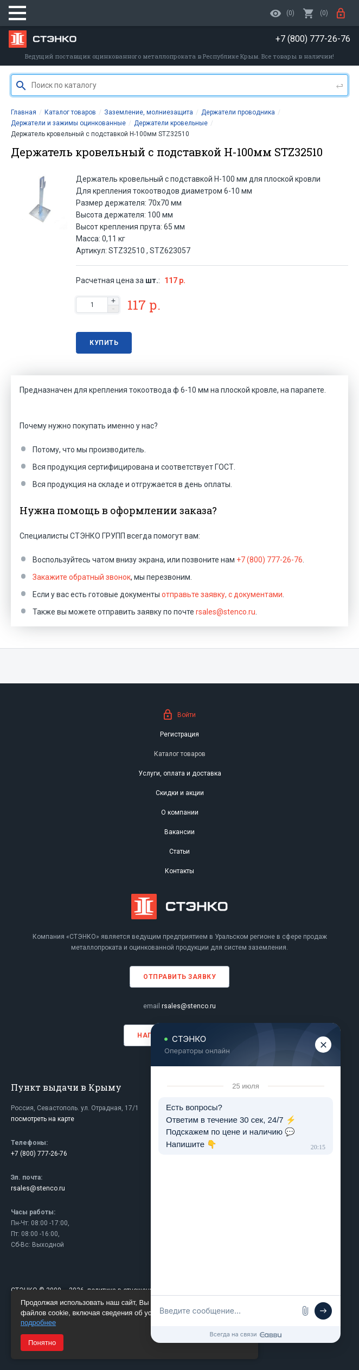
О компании (179, 812)
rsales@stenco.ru (225, 611)
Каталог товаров (180, 754)
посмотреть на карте (42, 1119)
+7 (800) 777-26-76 (269, 559)
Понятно (42, 1343)
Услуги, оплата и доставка (179, 773)
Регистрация (179, 734)
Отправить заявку (179, 977)
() (315, 13)
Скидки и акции (180, 793)
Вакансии (179, 832)
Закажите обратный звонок (82, 577)
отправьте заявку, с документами (222, 594)
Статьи (179, 851)
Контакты (179, 871)
